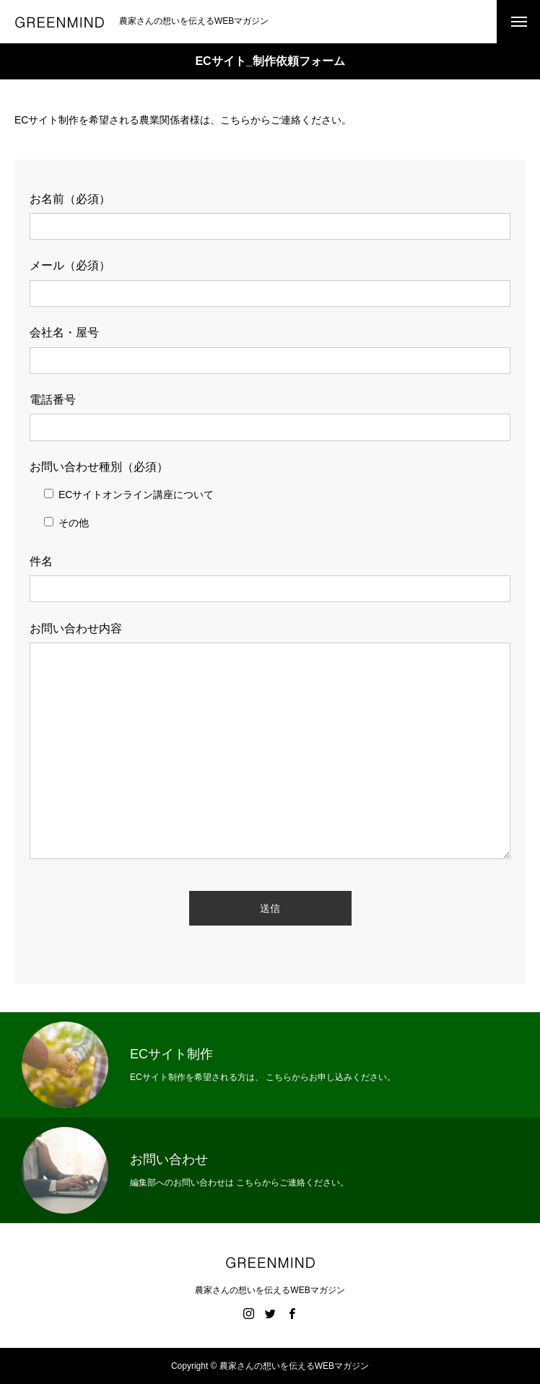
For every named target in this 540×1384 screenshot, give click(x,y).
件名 (41, 561)
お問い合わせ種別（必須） (99, 467)
